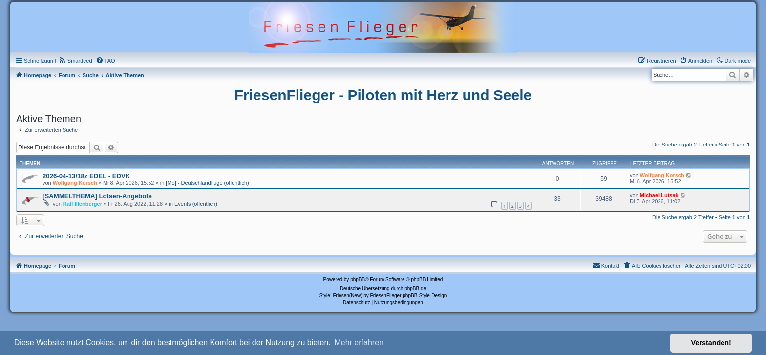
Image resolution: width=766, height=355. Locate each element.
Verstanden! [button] (711, 343)
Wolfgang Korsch (75, 183)
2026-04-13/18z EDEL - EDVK (86, 176)
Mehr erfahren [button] (358, 342)
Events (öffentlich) (195, 204)
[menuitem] (75, 60)
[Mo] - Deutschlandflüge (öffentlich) (207, 183)
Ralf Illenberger (82, 204)
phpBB (357, 279)
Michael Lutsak (659, 195)
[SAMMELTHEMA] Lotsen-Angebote (97, 196)
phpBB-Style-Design (425, 295)
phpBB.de (415, 288)
